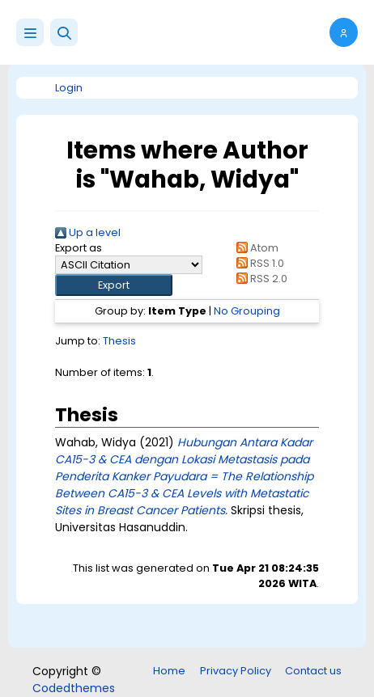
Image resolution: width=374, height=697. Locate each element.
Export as (78, 248)
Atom (255, 248)
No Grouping (247, 311)
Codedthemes (73, 688)
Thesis (119, 341)
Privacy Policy (235, 671)
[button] (64, 32)
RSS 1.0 (258, 263)
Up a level (88, 232)
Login (69, 88)
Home (169, 671)
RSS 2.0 (259, 278)
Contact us (313, 671)
